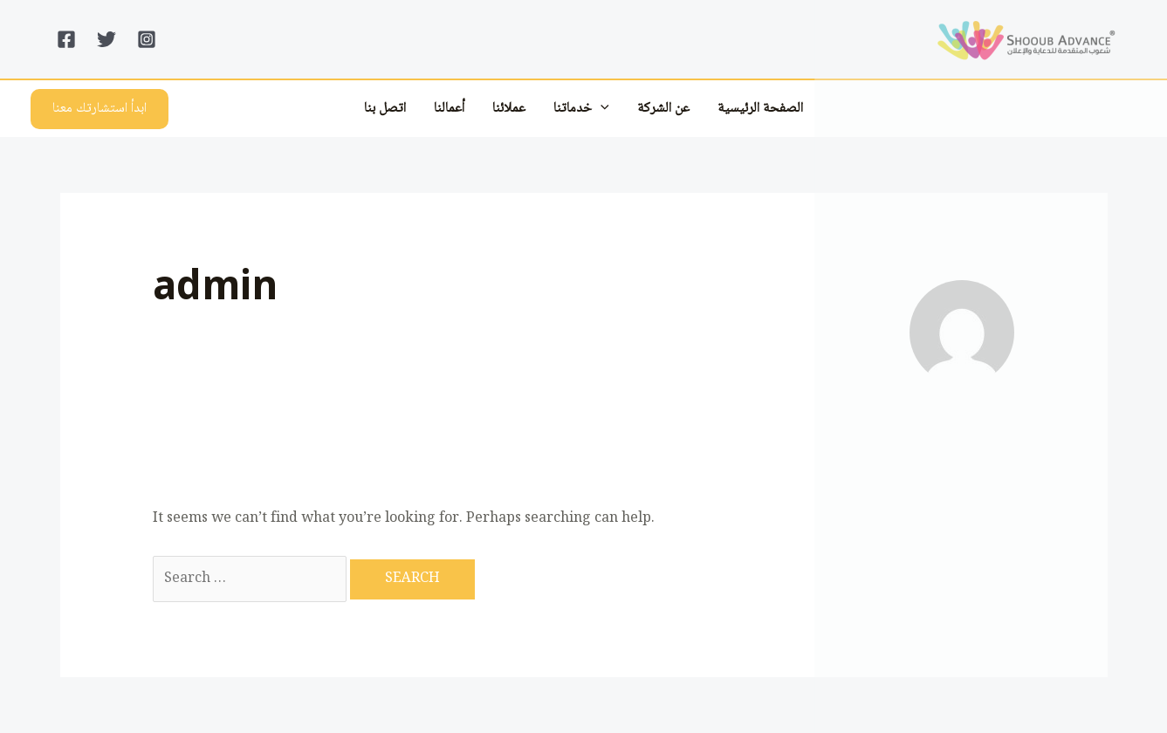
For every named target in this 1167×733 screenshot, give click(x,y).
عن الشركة (663, 108)
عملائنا (508, 108)
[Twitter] (106, 39)
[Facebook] (66, 39)
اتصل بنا (385, 108)
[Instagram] (146, 39)
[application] (600, 108)
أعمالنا (449, 108)
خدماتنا (581, 108)
